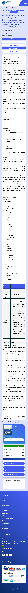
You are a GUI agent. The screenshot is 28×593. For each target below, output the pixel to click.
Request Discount (9, 471)
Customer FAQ (6, 520)
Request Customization (11, 467)
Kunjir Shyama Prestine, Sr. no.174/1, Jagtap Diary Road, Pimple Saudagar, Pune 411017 (13, 542)
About (4, 500)
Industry (10, 10)
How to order (5, 523)
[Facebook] (3, 555)
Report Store (5, 505)
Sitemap (4, 510)
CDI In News (5, 513)
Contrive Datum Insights (8, 538)
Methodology (5, 508)
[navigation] (25, 3)
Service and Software (18, 10)
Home (5, 10)
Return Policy (5, 525)
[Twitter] (7, 555)
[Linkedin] (10, 555)
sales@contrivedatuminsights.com (12, 487)
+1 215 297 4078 (8, 485)
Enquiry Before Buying (10, 474)
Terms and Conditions (7, 518)
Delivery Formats (6, 528)
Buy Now (14, 459)
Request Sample (14, 440)
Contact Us (5, 503)
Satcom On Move (14, 11)
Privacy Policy (6, 515)
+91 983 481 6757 (8, 483)
